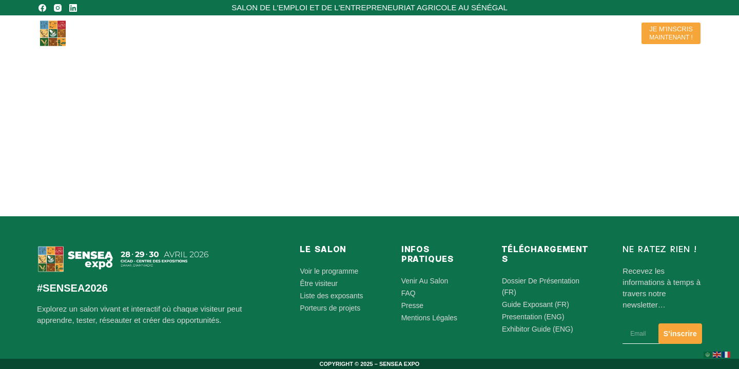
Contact (554, 32)
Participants (501, 33)
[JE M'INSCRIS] (671, 33)
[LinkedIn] (73, 8)
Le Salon (441, 33)
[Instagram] (58, 8)
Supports (605, 33)
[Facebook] (42, 8)
